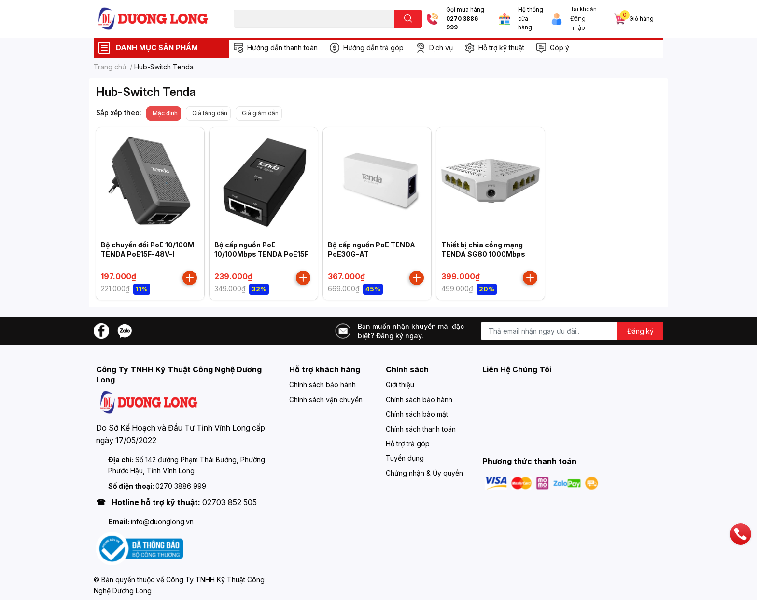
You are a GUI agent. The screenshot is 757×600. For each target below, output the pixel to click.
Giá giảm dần (260, 113)
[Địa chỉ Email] (572, 331)
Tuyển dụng (405, 458)
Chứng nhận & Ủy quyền (424, 473)
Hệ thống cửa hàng (530, 18)
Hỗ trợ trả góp (408, 443)
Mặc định (165, 113)
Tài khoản (583, 9)
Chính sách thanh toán (421, 429)
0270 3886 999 (462, 23)
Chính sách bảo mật (417, 414)
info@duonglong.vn (162, 522)
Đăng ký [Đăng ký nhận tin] (640, 331)
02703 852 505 (229, 502)
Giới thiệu (400, 385)
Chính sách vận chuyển (326, 399)
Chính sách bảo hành (322, 385)
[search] (408, 19)
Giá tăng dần (209, 113)
